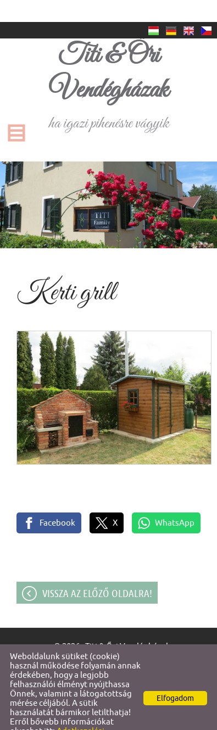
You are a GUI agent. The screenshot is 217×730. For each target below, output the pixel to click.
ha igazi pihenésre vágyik (108, 64)
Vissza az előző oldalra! (97, 571)
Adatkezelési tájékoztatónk (57, 713)
